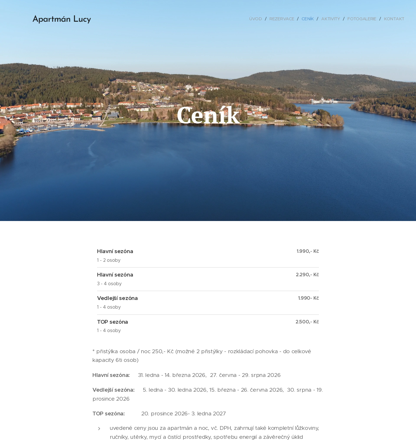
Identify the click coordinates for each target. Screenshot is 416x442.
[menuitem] (257, 19)
